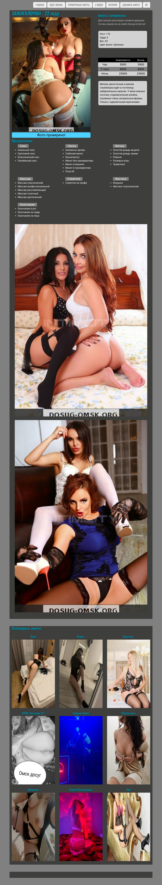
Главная (40, 5)
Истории (113, 5)
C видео (99, 5)
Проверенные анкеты (79, 5)
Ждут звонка (56, 5)
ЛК (146, 5)
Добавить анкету (131, 5)
